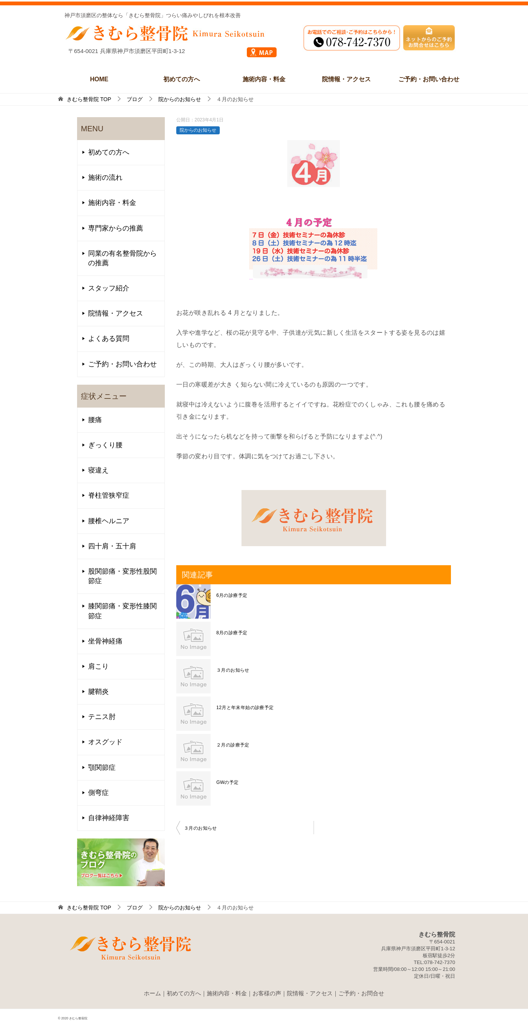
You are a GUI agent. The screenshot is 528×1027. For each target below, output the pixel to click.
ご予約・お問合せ (361, 993)
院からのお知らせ (198, 130)
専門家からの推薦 (115, 228)
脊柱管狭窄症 (108, 495)
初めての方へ (181, 79)
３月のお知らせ (233, 670)
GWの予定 (227, 782)
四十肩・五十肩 (112, 546)
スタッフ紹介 (108, 288)
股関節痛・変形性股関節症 (122, 576)
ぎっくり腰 (105, 445)
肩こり (98, 666)
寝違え (98, 470)
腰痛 (95, 420)
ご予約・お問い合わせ (428, 79)
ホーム (152, 993)
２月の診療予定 (233, 745)
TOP (89, 99)
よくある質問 (108, 338)
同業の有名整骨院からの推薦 (122, 258)
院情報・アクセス (346, 79)
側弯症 (98, 792)
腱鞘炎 (98, 691)
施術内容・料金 (264, 79)
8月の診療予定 (231, 632)
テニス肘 (102, 717)
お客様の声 (267, 993)
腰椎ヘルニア (108, 521)
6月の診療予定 (231, 595)
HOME (99, 79)
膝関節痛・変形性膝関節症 (122, 610)
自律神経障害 (108, 818)
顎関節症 (102, 767)
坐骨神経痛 (105, 641)
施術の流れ (105, 177)
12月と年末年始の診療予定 (245, 707)
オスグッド (105, 742)
